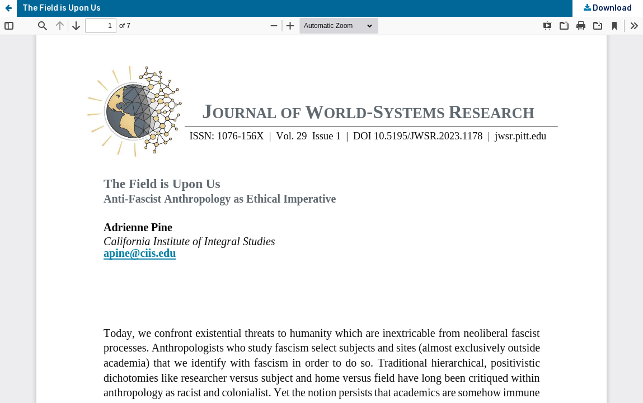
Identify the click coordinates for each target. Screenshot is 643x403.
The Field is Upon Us (61, 8)
